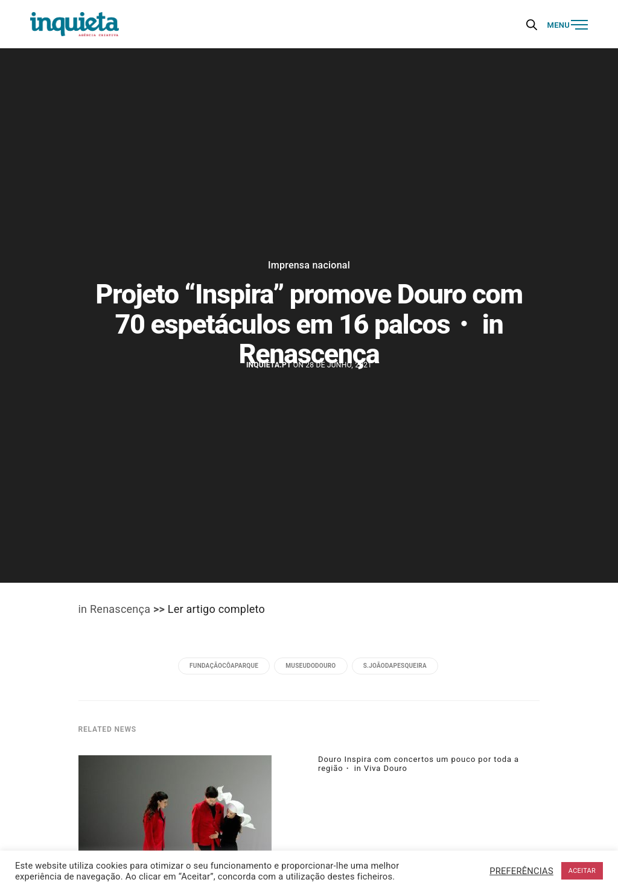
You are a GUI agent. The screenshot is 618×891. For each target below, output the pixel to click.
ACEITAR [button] (582, 871)
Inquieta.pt (268, 365)
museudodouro (310, 665)
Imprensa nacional (309, 265)
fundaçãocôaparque (224, 665)
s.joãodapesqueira (395, 665)
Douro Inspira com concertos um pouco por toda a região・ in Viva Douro (418, 763)
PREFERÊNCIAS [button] (521, 871)
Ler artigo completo (216, 609)
